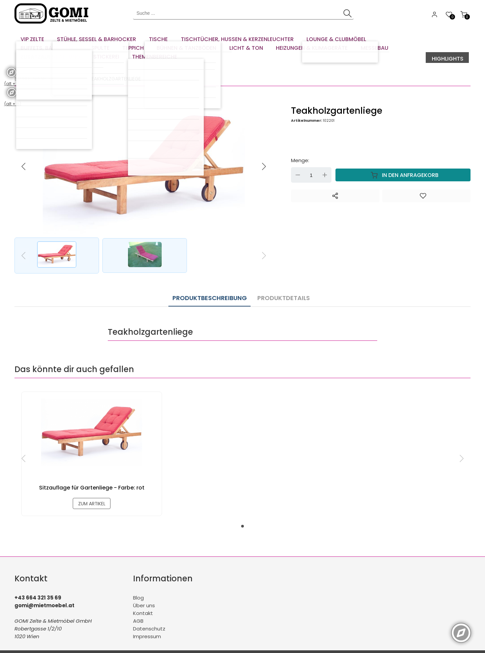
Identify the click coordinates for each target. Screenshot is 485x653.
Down (297, 165)
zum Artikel (91, 493)
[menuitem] (31, 37)
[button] (264, 157)
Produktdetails (280, 286)
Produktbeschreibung (209, 286)
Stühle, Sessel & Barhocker (47, 69)
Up (324, 165)
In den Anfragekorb (403, 165)
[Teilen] (335, 186)
